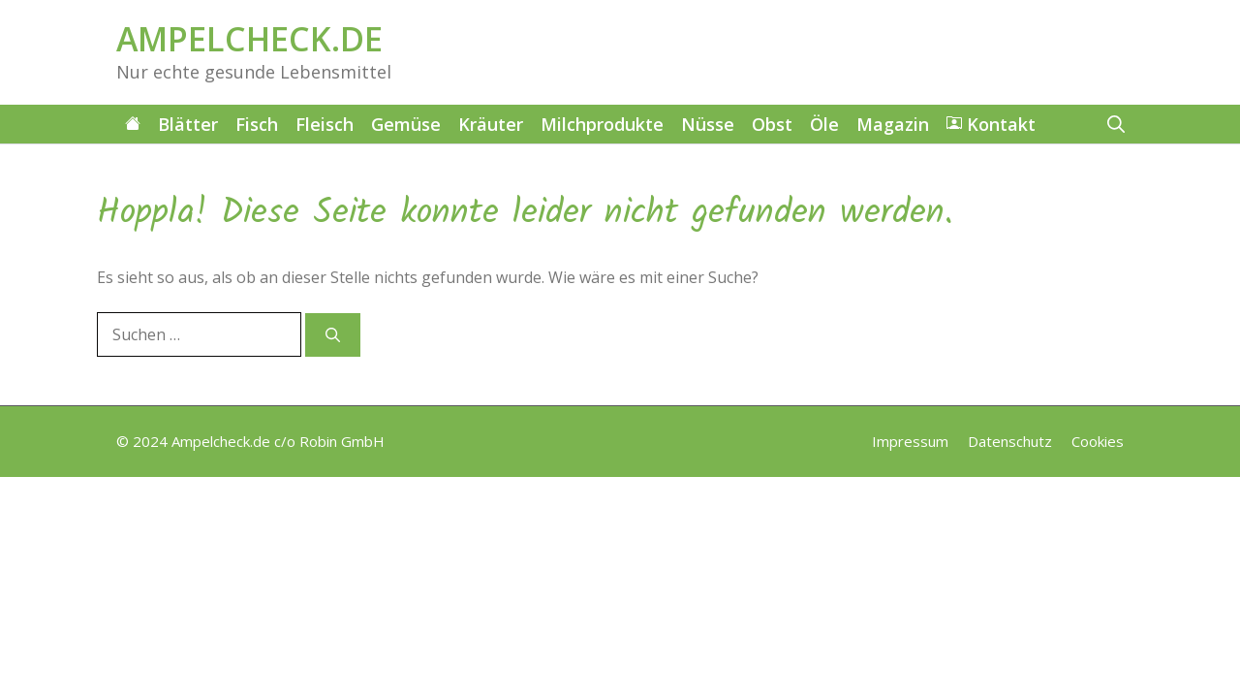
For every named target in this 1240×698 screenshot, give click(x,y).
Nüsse (707, 124)
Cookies (1097, 441)
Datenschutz (1010, 441)
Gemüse (406, 124)
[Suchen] (332, 335)
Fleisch (324, 124)
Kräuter (490, 124)
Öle (824, 124)
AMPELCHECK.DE (249, 38)
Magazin (892, 124)
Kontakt (991, 124)
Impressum (910, 441)
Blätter (188, 124)
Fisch (256, 124)
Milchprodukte (602, 124)
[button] (1116, 124)
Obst (772, 124)
